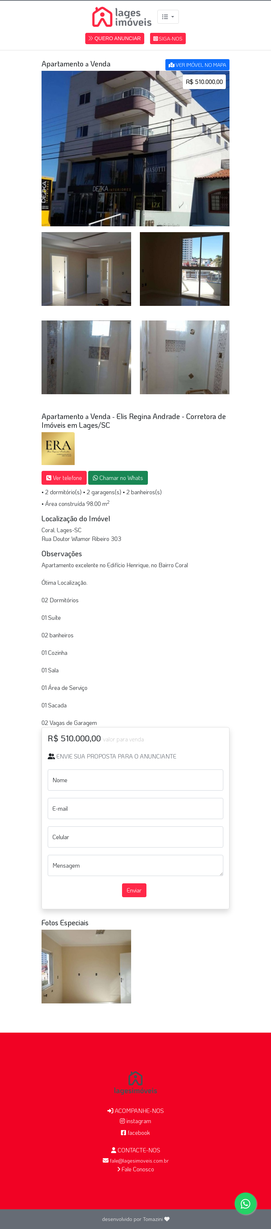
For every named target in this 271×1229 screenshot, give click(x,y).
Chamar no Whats (118, 477)
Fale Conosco (135, 1169)
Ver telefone (64, 477)
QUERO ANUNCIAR (115, 38)
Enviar (134, 890)
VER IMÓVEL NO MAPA (197, 64)
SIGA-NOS (167, 38)
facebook (135, 1132)
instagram (135, 1121)
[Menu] (167, 17)
